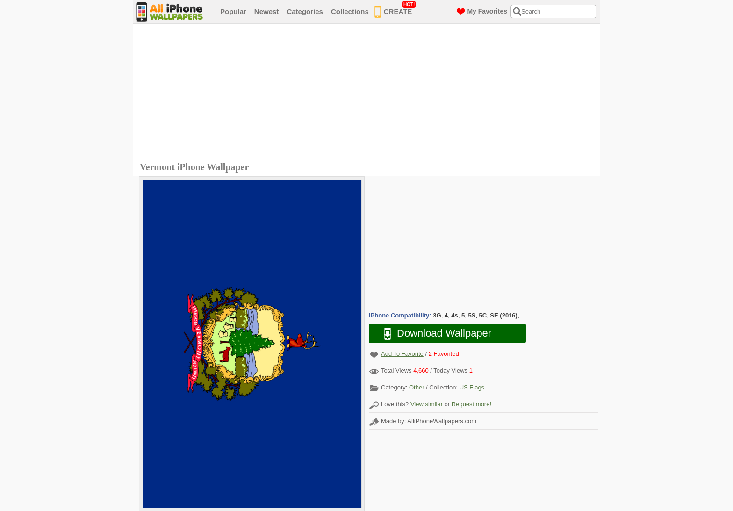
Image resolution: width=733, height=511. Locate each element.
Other (416, 387)
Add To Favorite (402, 353)
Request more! (471, 404)
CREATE (395, 10)
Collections (350, 11)
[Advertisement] (368, 94)
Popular (233, 11)
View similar (426, 404)
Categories (305, 11)
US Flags (472, 387)
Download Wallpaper (432, 333)
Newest (266, 11)
